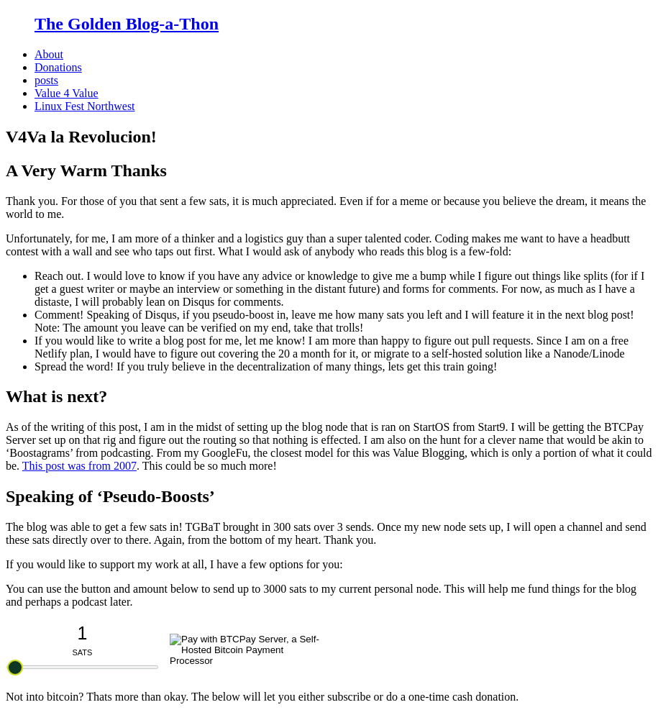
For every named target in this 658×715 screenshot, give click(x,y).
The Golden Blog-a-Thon (127, 23)
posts (46, 80)
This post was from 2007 (79, 466)
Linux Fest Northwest (85, 106)
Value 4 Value (67, 93)
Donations (58, 67)
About (49, 54)
